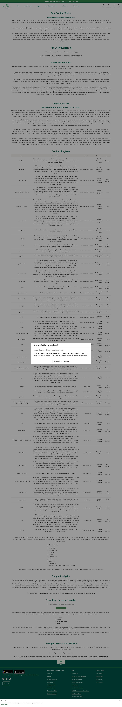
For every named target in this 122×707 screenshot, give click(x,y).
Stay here (66, 361)
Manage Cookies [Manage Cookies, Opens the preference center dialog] (4, 706)
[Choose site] (58, 361)
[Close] (120, 703)
